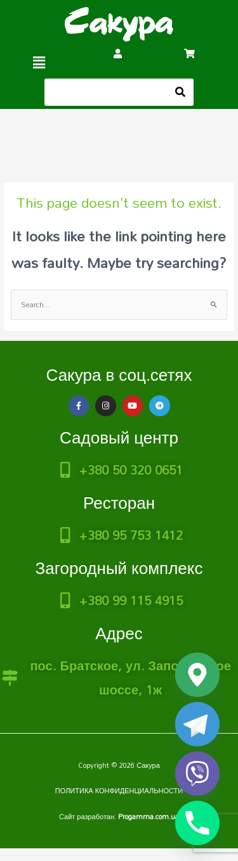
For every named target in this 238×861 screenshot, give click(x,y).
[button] (39, 62)
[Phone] (197, 823)
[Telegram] (197, 724)
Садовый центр (119, 437)
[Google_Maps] (197, 675)
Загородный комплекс (118, 567)
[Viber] (197, 773)
